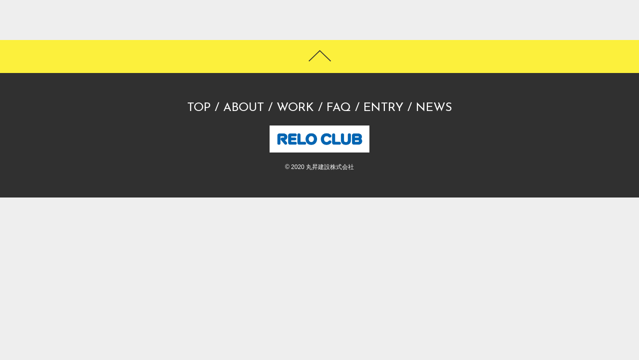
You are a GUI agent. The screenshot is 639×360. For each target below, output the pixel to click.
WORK (295, 108)
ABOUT (243, 108)
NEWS (434, 108)
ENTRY (383, 108)
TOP (199, 108)
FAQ (338, 108)
